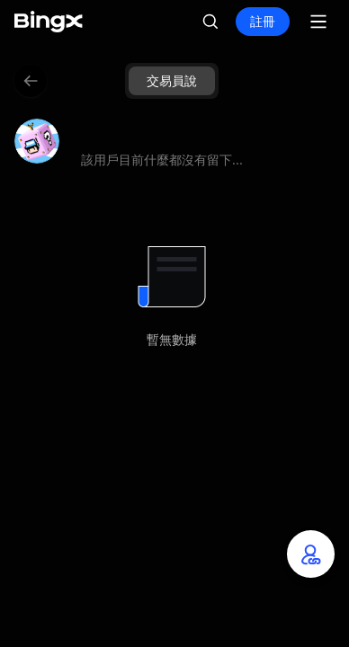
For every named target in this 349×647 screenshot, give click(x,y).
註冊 (262, 21)
